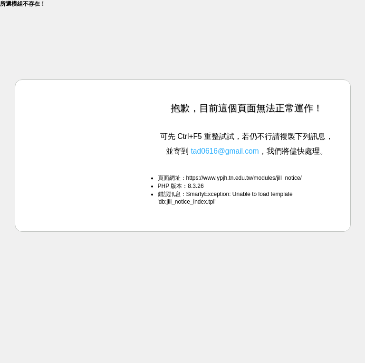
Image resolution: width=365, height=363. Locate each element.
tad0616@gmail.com (225, 151)
